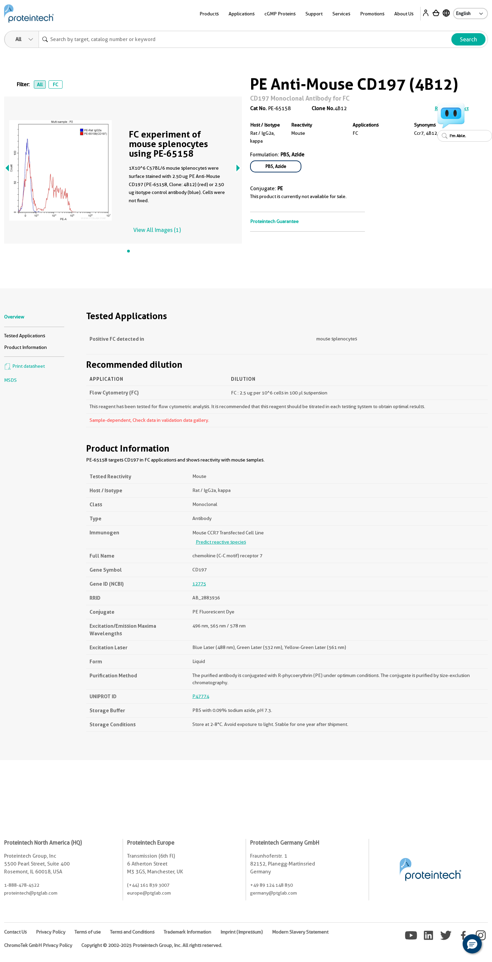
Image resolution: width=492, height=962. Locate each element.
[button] (472, 943)
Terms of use (87, 932)
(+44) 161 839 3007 (148, 885)
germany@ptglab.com (273, 893)
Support (314, 13)
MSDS (10, 380)
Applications (242, 13)
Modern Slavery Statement (300, 932)
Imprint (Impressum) (241, 932)
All (40, 84)
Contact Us (15, 932)
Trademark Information (187, 932)
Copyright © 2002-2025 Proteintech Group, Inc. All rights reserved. (151, 945)
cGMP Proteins (280, 13)
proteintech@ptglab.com (30, 893)
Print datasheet (24, 366)
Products (209, 13)
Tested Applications (24, 335)
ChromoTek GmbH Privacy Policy (38, 945)
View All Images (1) (157, 230)
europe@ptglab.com (149, 893)
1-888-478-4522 (21, 885)
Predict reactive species (221, 542)
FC (55, 84)
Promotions (372, 13)
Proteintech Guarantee (274, 221)
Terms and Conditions (132, 932)
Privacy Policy (50, 932)
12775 (199, 583)
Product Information (25, 347)
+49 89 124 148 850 (271, 885)
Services (341, 13)
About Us (403, 13)
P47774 (200, 696)
